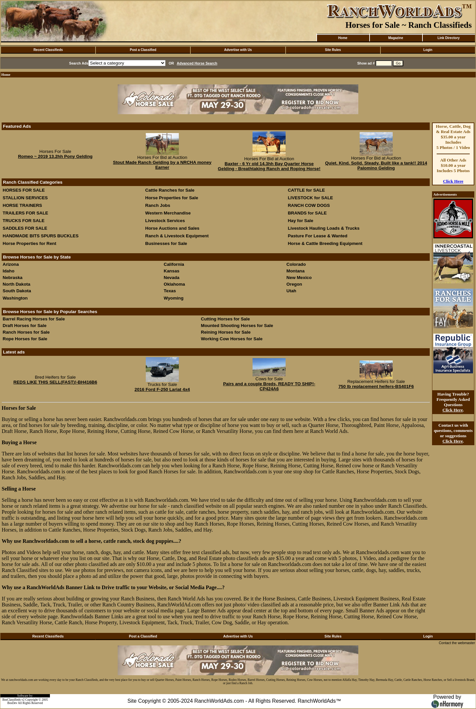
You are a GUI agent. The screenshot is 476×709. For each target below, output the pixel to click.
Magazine (395, 38)
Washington (15, 298)
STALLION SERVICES (25, 197)
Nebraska (12, 277)
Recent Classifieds (48, 50)
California (174, 264)
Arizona (11, 264)
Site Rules (333, 50)
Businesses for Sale (166, 243)
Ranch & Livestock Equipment (177, 235)
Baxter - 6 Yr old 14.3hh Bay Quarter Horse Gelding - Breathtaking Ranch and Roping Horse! (269, 166)
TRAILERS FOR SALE (25, 213)
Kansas (171, 270)
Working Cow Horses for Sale (231, 338)
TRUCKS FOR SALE (24, 220)
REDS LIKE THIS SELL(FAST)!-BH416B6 (55, 382)
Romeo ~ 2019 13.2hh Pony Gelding (55, 156)
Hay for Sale (301, 220)
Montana (296, 270)
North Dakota (16, 284)
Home (342, 38)
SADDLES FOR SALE (25, 228)
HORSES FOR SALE (24, 190)
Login (427, 50)
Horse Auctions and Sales (172, 228)
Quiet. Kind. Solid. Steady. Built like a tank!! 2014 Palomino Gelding (376, 165)
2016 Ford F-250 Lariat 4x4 (162, 389)
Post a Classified (143, 50)
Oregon (294, 284)
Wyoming (173, 298)
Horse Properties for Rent (29, 243)
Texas (170, 290)
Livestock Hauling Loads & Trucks (324, 228)
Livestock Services (165, 220)
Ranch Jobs (157, 205)
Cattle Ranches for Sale (169, 190)
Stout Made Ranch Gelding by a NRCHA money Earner (162, 165)
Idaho (9, 270)
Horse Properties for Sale (171, 197)
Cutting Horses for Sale (225, 318)
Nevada (171, 277)
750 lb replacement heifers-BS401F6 (376, 386)
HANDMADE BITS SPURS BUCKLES (41, 235)
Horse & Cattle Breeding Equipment (325, 243)
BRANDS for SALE (307, 213)
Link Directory (448, 38)
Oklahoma (174, 284)
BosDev (12, 703)
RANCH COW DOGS (309, 205)
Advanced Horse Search (197, 63)
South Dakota (17, 290)
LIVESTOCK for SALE (310, 197)
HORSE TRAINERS (22, 205)
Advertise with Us (238, 50)
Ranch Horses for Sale (26, 332)
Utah (292, 290)
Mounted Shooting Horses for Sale (237, 325)
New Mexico (299, 277)
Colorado (296, 264)
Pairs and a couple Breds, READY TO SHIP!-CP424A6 (269, 386)
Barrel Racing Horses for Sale (34, 318)
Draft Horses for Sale (25, 325)
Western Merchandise (168, 213)
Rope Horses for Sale (25, 338)
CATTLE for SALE (306, 190)
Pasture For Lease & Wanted (317, 235)
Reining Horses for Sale (226, 332)
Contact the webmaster (457, 643)
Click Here (453, 181)
